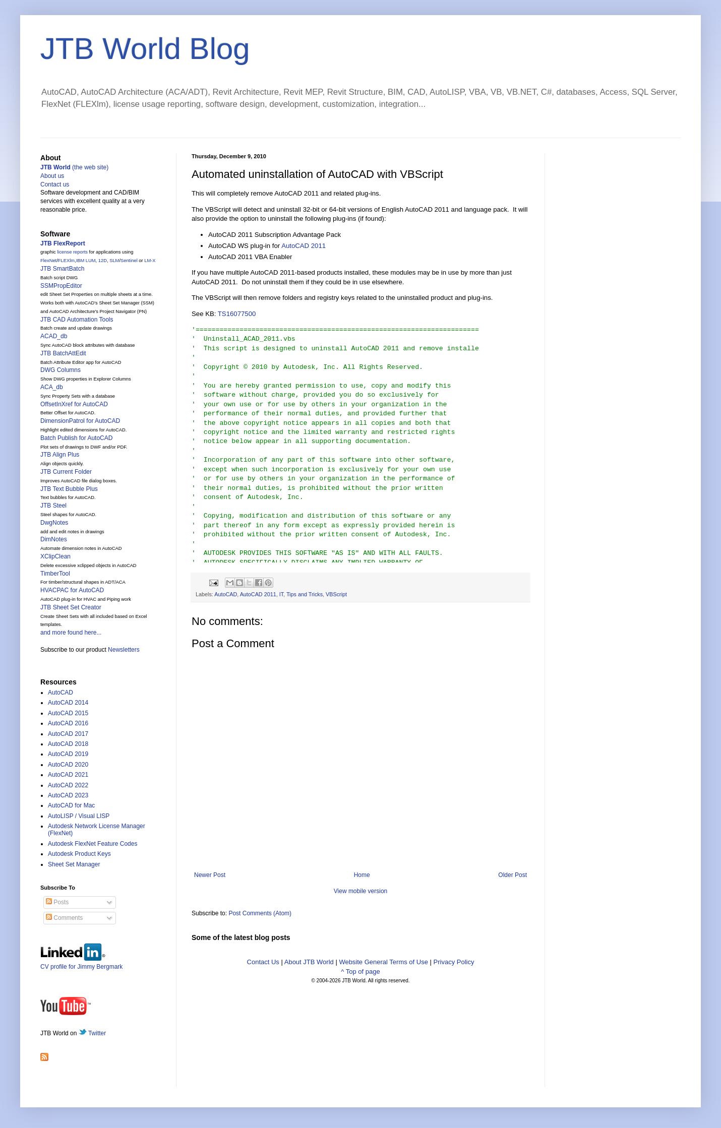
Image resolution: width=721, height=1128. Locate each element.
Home (362, 875)
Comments (64, 917)
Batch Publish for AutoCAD (76, 438)
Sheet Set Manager (74, 864)
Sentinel (129, 260)
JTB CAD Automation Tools (76, 319)
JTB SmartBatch (62, 268)
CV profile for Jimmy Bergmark (81, 963)
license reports (72, 252)
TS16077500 (237, 314)
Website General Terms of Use (383, 962)
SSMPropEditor (61, 285)
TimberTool (55, 573)
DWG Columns (60, 369)
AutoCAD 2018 (68, 743)
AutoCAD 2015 (68, 713)
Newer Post (209, 875)
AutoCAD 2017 (68, 733)
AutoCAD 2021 (68, 774)
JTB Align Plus (59, 454)
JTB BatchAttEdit (63, 353)
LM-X (149, 260)
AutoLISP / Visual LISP (78, 816)
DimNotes (53, 539)
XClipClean (55, 556)
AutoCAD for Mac (71, 805)
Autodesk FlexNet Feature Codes (92, 843)
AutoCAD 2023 (68, 795)
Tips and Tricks (304, 594)
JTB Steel (53, 505)
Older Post (512, 875)
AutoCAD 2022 (68, 785)
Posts (57, 902)
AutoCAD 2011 (303, 245)
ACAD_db (53, 336)
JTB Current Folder (66, 471)
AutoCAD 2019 (68, 754)
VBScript (336, 594)
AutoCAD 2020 (68, 764)
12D (102, 260)
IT (281, 594)
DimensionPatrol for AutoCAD (80, 420)
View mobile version (361, 891)
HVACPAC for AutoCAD (72, 590)
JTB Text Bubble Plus (69, 488)
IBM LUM (86, 260)
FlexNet (48, 260)
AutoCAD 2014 (68, 702)
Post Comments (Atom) (259, 913)
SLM (114, 260)
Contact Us (263, 962)
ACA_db (51, 387)
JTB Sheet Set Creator (70, 607)
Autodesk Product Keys (79, 853)
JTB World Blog (145, 49)
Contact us (54, 184)
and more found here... (70, 632)
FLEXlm (66, 260)
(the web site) (74, 167)
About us (52, 175)
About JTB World (309, 962)
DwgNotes (54, 522)
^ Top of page (360, 971)
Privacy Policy (454, 962)
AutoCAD (225, 594)
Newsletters (124, 649)
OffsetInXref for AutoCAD (74, 404)
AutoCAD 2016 (68, 723)
